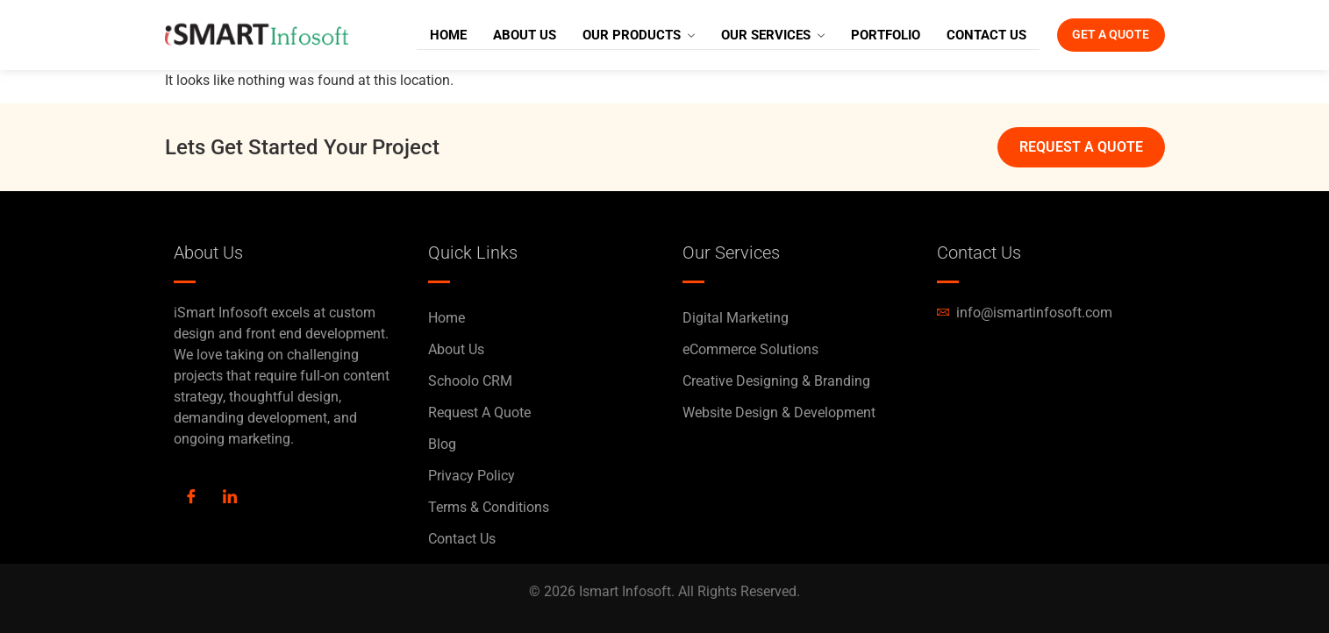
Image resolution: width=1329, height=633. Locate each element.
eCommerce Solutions (750, 349)
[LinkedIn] (230, 498)
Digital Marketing (735, 317)
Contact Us (962, 35)
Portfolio (861, 35)
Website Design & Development (778, 412)
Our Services (748, 35)
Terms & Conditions (488, 507)
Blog (442, 444)
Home (423, 35)
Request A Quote (479, 412)
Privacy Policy (471, 475)
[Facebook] (191, 498)
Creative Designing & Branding (776, 381)
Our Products (614, 35)
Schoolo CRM (470, 381)
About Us (500, 35)
